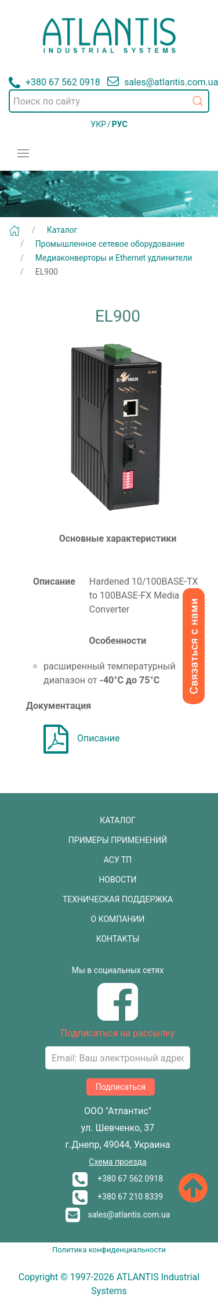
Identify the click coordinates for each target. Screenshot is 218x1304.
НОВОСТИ (117, 879)
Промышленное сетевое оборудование (110, 243)
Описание (81, 738)
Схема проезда (117, 1161)
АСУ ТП (118, 859)
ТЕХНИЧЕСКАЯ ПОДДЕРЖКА (118, 899)
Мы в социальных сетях (118, 970)
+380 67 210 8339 (117, 1196)
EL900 (46, 271)
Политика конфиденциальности (109, 1249)
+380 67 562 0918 (117, 1178)
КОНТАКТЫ (118, 938)
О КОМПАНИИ (118, 919)
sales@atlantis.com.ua (118, 1214)
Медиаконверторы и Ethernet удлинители (113, 257)
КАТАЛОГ (118, 820)
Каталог (62, 230)
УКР (98, 124)
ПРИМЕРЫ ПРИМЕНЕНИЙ (117, 840)
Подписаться (121, 1087)
